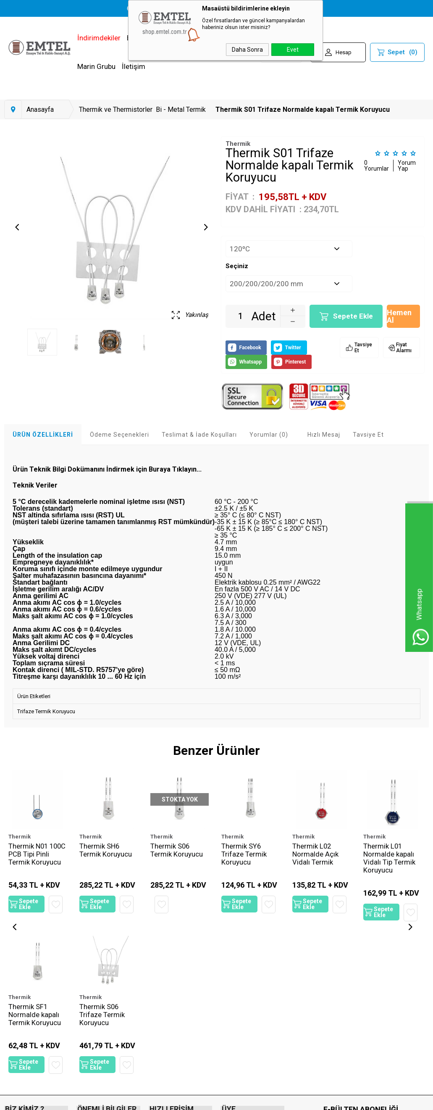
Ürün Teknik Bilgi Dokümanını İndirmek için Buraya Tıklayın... (107, 469)
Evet (293, 49)
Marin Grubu (96, 66)
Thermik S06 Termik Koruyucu (176, 850)
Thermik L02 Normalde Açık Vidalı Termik (315, 854)
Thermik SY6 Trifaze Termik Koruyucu (244, 854)
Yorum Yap (407, 165)
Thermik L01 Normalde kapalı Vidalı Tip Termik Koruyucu (389, 859)
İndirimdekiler (99, 38)
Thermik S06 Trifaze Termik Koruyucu (31, 1018)
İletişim (133, 66)
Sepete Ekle (353, 316)
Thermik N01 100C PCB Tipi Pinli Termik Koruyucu (30, 859)
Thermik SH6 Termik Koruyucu (105, 850)
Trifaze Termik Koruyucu (46, 711)
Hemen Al (399, 316)
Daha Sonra (247, 49)
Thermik (19, 837)
